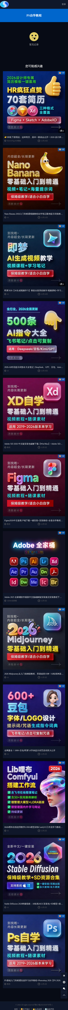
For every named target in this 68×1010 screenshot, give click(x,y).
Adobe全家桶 (12, 601)
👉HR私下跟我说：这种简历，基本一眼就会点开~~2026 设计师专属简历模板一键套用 (34, 137)
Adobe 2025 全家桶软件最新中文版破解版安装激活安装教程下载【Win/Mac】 (34, 597)
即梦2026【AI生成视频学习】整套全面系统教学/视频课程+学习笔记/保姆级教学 (34, 290)
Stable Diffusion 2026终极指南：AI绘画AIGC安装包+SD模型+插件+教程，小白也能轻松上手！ (34, 904)
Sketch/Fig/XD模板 (14, 141)
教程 (8, 447)
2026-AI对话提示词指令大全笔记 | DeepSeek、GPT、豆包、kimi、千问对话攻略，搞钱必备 (34, 367)
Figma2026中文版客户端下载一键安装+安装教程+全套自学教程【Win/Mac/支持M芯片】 (34, 520)
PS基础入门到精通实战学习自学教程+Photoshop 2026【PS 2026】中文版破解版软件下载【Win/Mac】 (34, 980)
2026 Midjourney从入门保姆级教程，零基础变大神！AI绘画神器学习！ (34, 674)
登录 (64, 4)
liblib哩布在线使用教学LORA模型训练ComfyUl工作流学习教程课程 (34, 827)
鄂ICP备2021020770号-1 (43, 1005)
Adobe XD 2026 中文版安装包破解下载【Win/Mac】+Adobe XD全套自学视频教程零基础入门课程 (34, 444)
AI (8, 217)
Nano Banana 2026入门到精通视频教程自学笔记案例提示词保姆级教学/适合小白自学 (34, 214)
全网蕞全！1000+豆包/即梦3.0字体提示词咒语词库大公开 (29, 750)
